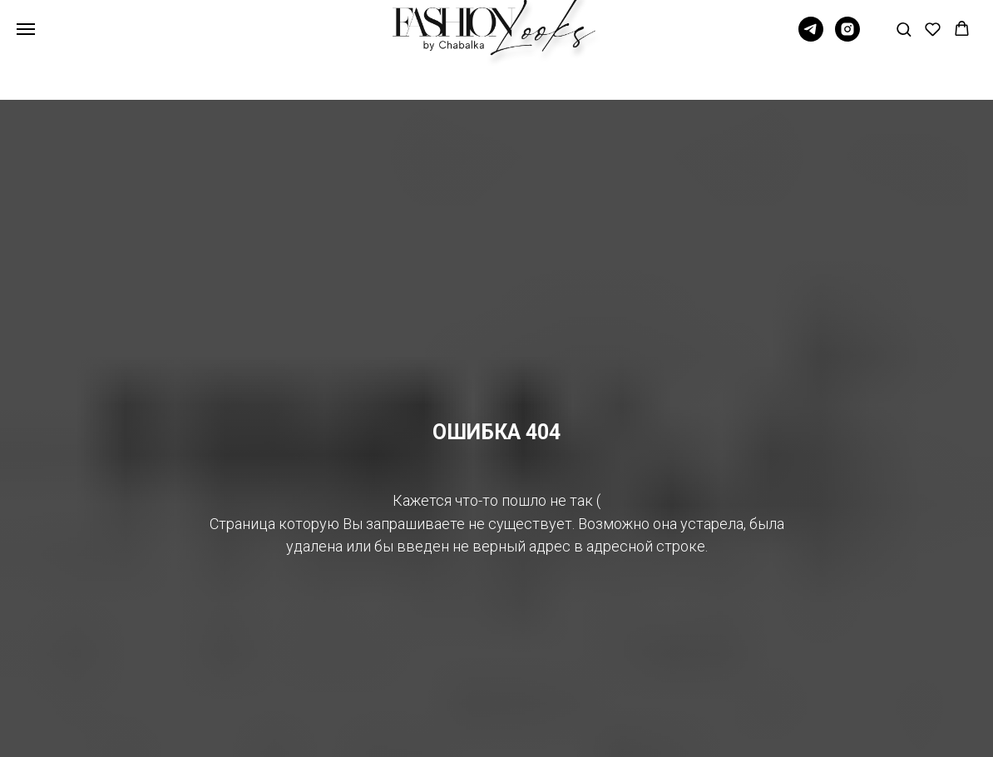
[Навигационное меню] (26, 29)
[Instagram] (847, 37)
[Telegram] (810, 37)
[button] (903, 29)
